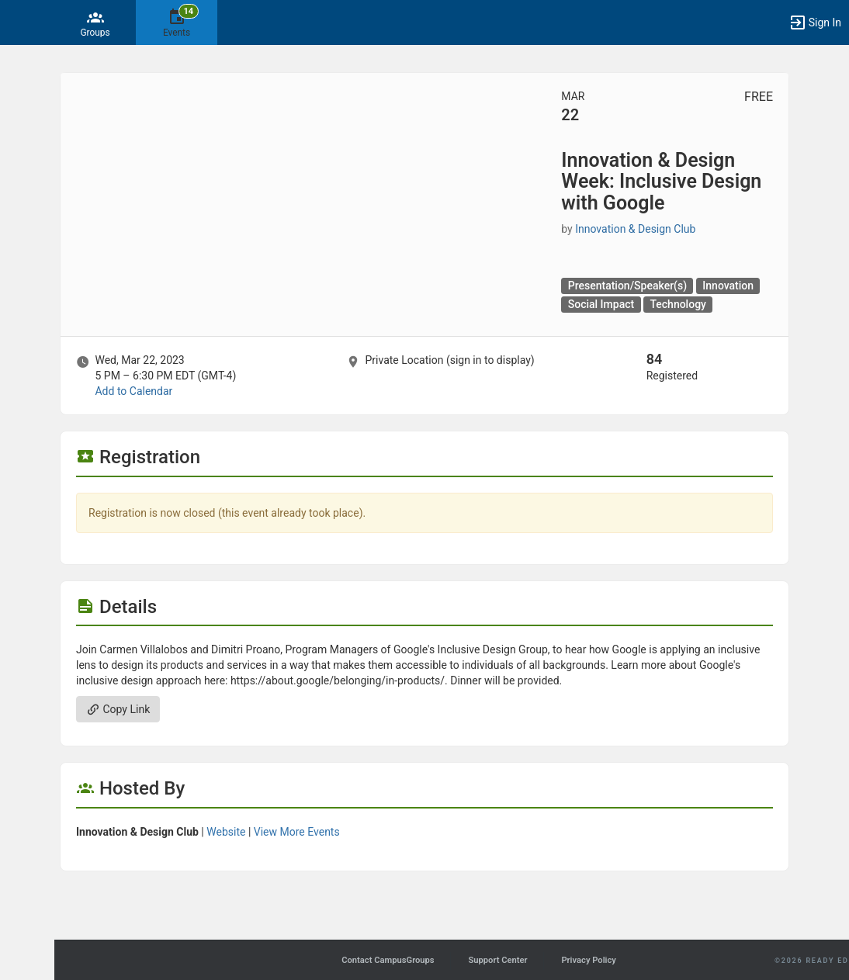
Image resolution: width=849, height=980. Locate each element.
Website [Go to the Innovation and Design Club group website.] (225, 832)
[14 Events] (176, 22)
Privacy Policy (588, 960)
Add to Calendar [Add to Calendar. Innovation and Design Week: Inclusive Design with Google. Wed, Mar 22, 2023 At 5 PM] (133, 391)
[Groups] (95, 22)
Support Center (497, 960)
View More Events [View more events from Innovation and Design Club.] (297, 832)
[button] (19, 22)
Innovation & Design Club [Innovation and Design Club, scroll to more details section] (635, 229)
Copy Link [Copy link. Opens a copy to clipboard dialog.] (118, 709)
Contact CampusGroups (387, 960)
